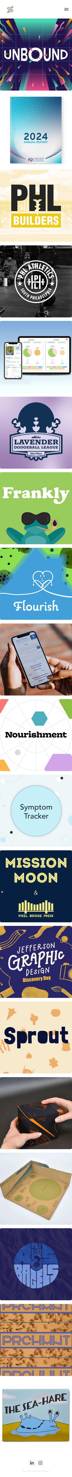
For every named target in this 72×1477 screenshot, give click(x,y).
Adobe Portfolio (42, 1471)
